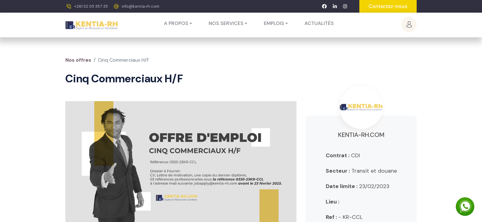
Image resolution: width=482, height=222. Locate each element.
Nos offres (78, 60)
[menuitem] (319, 23)
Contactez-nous (388, 6)
